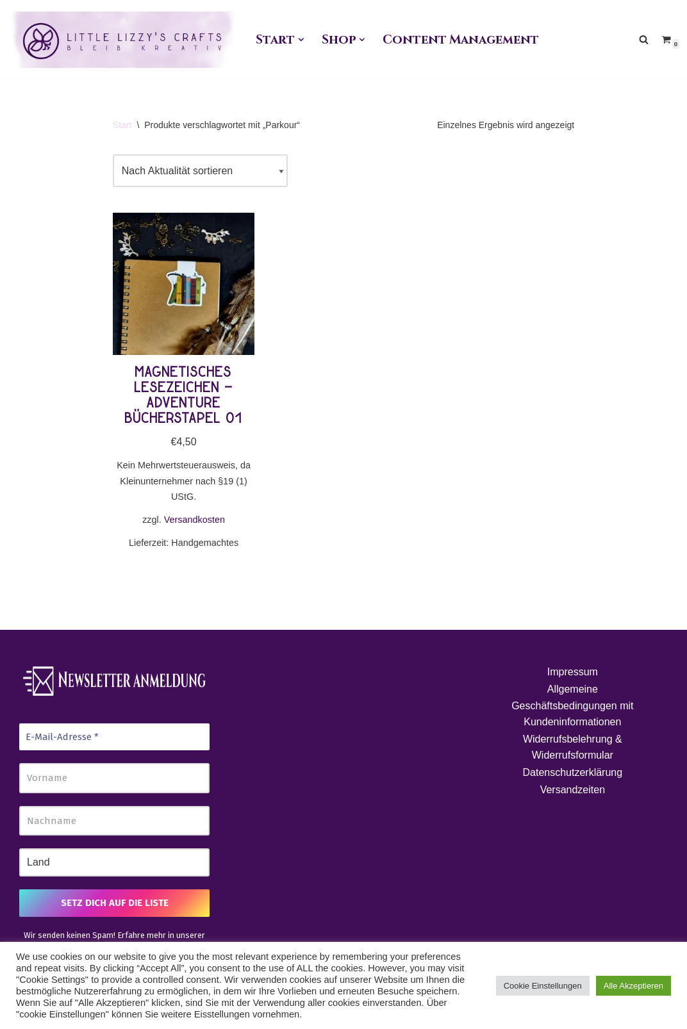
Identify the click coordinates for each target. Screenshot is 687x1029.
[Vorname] (114, 778)
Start (122, 125)
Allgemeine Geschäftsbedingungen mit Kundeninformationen (572, 705)
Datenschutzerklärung (573, 772)
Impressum (572, 671)
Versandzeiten (572, 789)
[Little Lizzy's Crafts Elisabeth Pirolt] (122, 40)
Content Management (460, 39)
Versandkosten (194, 519)
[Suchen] (644, 39)
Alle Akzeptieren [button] (633, 986)
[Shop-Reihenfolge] (200, 170)
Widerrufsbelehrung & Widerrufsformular (572, 747)
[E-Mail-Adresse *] (114, 737)
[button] (301, 40)
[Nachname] (114, 821)
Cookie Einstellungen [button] (543, 986)
